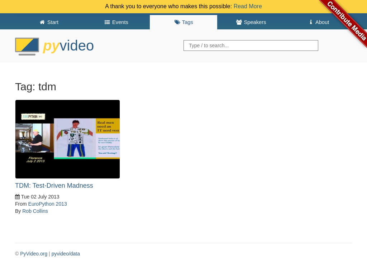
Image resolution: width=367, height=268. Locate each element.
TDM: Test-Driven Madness (54, 185)
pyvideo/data (66, 254)
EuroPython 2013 (47, 204)
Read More (248, 6)
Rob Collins (35, 211)
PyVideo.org (33, 254)
